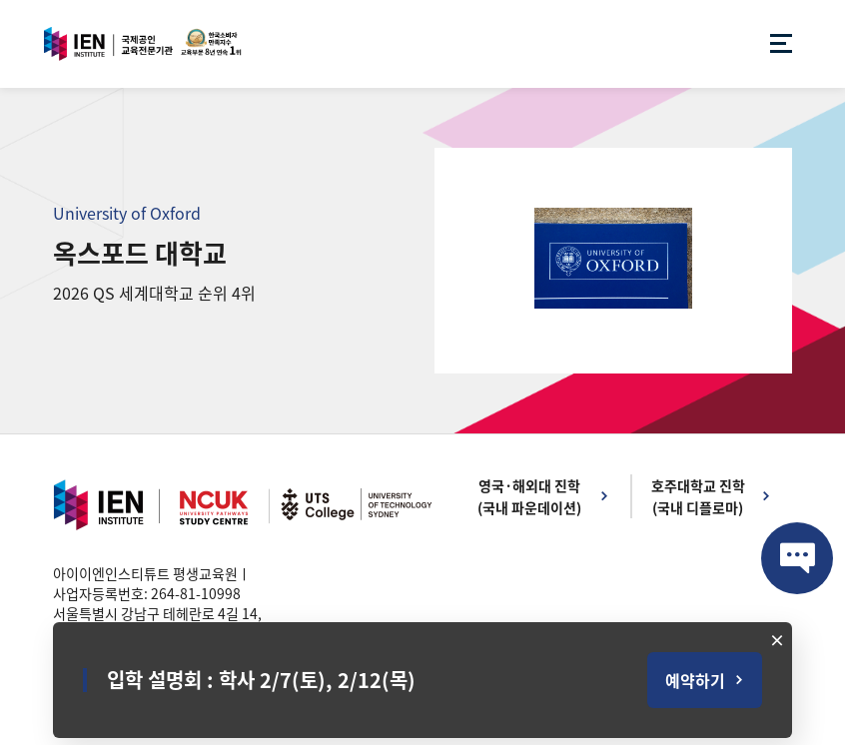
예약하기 (695, 680)
